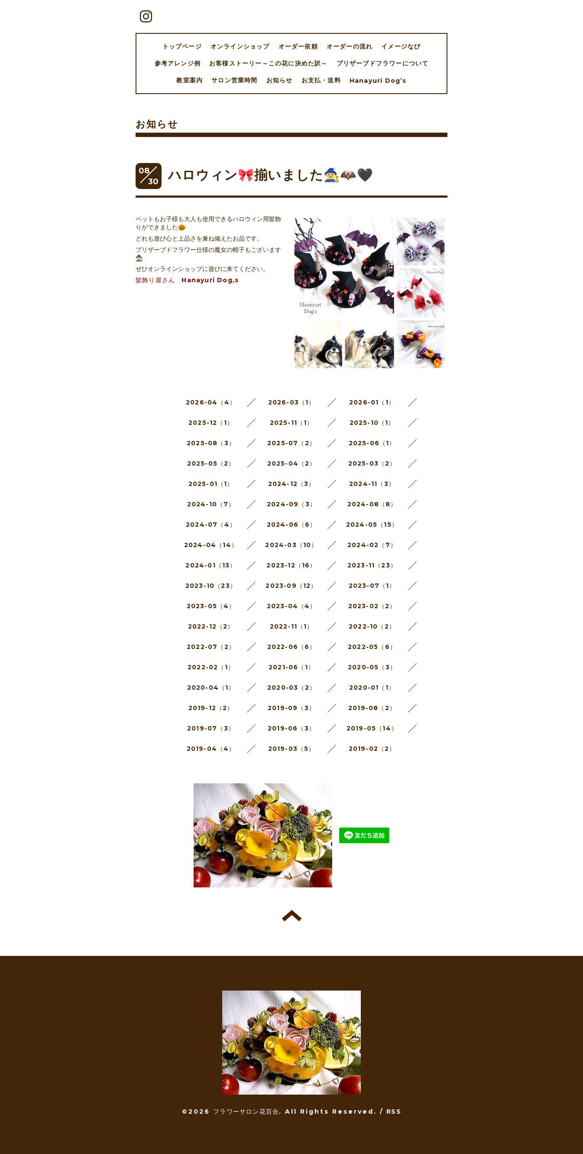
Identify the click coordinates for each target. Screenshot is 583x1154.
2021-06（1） (291, 667)
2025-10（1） (372, 423)
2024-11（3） (372, 484)
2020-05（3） (372, 667)
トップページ (182, 46)
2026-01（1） (372, 402)
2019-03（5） (291, 749)
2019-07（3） (211, 728)
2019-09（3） (291, 708)
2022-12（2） (211, 626)
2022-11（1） (292, 626)
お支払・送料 (321, 80)
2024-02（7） (372, 545)
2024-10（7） (211, 504)
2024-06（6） (292, 524)
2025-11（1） (292, 423)
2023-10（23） (210, 586)
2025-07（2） (291, 443)
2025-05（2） (211, 463)
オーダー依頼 (298, 46)
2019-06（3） (291, 728)
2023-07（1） (372, 586)
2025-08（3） (211, 443)
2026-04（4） (211, 402)
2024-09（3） (291, 504)
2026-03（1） (291, 402)
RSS (393, 1111)
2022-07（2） (211, 647)
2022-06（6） (291, 647)
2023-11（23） (372, 565)
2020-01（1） (372, 687)
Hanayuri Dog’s (378, 81)
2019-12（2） (211, 708)
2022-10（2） (372, 626)
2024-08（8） (372, 504)
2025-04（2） (291, 463)
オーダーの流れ (349, 46)
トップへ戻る (291, 915)
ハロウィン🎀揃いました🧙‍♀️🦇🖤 (270, 175)
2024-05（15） (372, 524)
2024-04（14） (211, 545)
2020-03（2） (291, 687)
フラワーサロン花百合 (246, 1111)
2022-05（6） (372, 647)
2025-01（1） (211, 484)
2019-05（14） (372, 728)
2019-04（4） (211, 749)
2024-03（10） (291, 545)
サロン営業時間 (234, 80)
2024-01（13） (210, 565)
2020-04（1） (211, 687)
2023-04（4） (292, 606)
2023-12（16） (291, 565)
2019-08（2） (372, 708)
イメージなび (401, 46)
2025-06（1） (372, 443)
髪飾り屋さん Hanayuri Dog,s (187, 280)
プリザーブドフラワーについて (383, 63)
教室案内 (189, 80)
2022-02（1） (211, 667)
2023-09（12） (291, 586)
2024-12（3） (291, 484)
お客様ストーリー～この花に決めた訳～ (268, 63)
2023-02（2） (372, 606)
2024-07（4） (211, 524)
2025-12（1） (210, 423)
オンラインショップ (240, 46)
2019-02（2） (372, 749)
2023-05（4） (211, 606)
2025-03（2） (372, 463)
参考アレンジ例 (178, 63)
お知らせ (279, 80)
